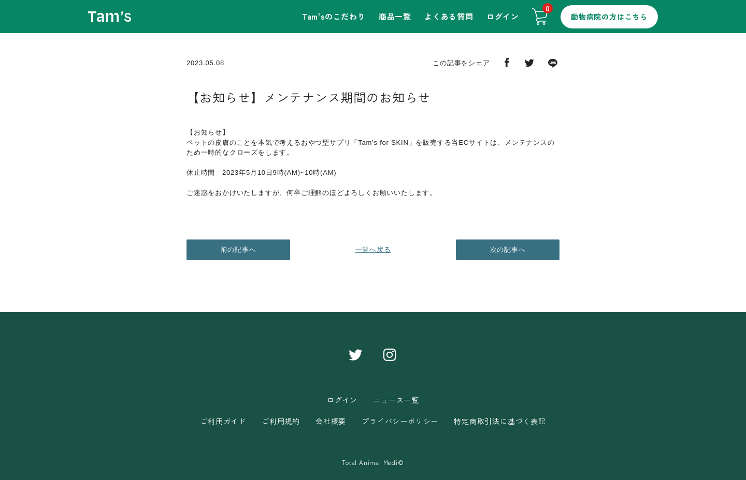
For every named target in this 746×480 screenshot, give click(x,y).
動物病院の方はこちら (609, 16)
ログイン (502, 16)
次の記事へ (508, 249)
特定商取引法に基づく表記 (500, 421)
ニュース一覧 (396, 400)
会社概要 (330, 421)
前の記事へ (238, 249)
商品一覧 (395, 16)
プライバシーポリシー (400, 421)
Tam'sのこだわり (334, 16)
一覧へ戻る (373, 249)
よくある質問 (449, 16)
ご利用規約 (281, 421)
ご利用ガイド (223, 421)
